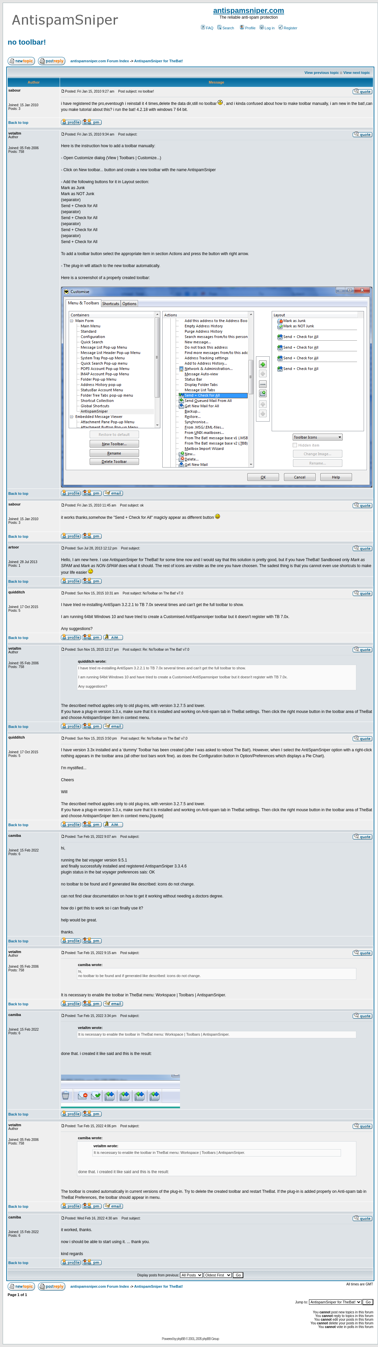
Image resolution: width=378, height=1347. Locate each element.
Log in (267, 28)
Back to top (18, 123)
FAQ (207, 28)
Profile (247, 28)
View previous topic (321, 73)
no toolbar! (27, 42)
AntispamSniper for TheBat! (158, 61)
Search (225, 28)
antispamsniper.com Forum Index (99, 61)
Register (288, 28)
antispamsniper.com (248, 10)
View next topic (356, 73)
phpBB (181, 1339)
